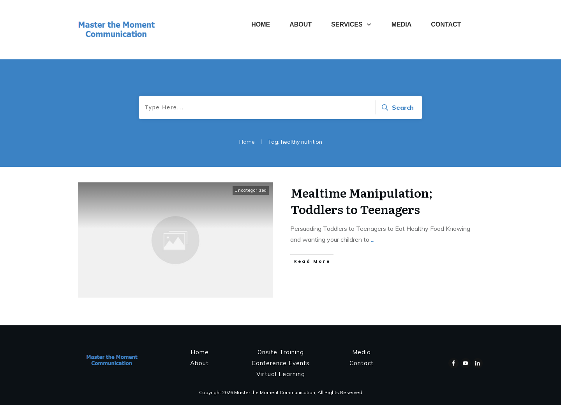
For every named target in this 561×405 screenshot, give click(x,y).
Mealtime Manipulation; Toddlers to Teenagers (361, 201)
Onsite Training (281, 352)
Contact (361, 363)
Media (361, 352)
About (199, 363)
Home (200, 352)
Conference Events (281, 363)
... (372, 239)
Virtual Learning (280, 374)
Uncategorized (251, 190)
